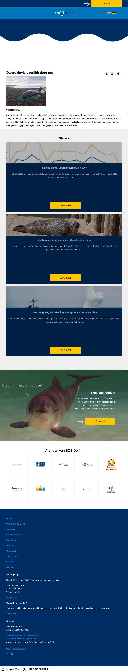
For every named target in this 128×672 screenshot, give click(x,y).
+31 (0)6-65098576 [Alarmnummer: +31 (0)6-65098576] (22, 638)
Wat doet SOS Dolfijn (15, 524)
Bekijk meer (11, 597)
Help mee (10, 529)
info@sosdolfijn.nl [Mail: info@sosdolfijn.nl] (16, 649)
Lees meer (65, 205)
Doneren (100, 421)
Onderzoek (11, 551)
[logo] (64, 15)
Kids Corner (11, 540)
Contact (9, 562)
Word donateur (13, 556)
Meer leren (11, 545)
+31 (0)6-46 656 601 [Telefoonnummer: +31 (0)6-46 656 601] (24, 635)
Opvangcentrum (13, 535)
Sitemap (10, 567)
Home (9, 518)
